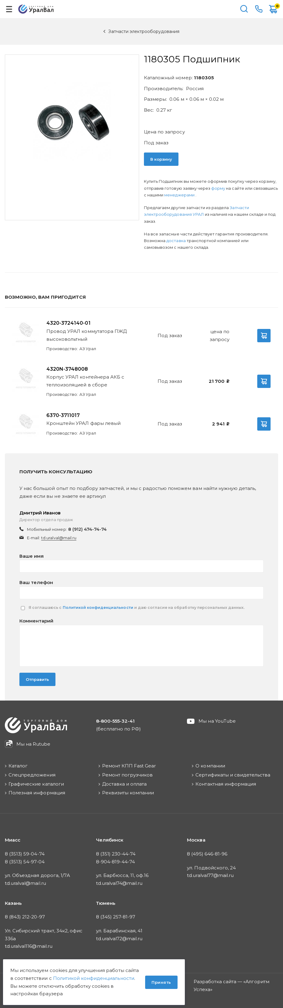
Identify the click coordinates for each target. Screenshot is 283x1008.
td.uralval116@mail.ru (28, 946)
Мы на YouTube (217, 721)
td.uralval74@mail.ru (119, 883)
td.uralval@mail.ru (58, 537)
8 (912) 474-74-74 (87, 529)
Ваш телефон (36, 582)
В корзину (161, 159)
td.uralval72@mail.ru (119, 938)
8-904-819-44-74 (115, 862)
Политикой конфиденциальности (98, 607)
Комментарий (36, 621)
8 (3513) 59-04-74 (25, 854)
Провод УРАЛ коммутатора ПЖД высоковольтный (86, 335)
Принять (161, 982)
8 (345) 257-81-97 (115, 917)
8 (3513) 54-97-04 (25, 862)
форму (218, 188)
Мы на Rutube (33, 744)
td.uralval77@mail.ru (210, 875)
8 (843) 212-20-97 (25, 917)
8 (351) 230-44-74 (116, 854)
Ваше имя (31, 556)
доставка (175, 240)
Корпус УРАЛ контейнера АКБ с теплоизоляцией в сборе (85, 381)
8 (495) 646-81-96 (207, 854)
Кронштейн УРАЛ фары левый (83, 423)
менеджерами (179, 194)
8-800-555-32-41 (258, 9)
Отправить (37, 679)
